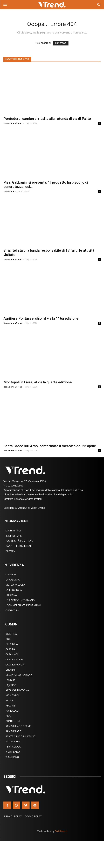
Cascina (10, 649)
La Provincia (13, 589)
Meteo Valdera (15, 584)
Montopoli (12, 695)
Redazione (8, 191)
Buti (8, 638)
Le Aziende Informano (20, 600)
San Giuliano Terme (18, 726)
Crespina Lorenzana (18, 674)
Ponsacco (12, 710)
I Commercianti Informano (23, 605)
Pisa (8, 715)
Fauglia (10, 680)
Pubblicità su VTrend (19, 540)
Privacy (10, 551)
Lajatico (10, 685)
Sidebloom (61, 831)
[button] (99, 4)
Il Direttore (13, 535)
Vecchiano (12, 756)
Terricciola (13, 746)
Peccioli (10, 705)
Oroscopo (12, 610)
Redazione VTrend (12, 123)
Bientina (11, 633)
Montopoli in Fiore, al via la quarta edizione (37, 382)
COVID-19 (10, 574)
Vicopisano (12, 751)
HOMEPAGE (60, 43)
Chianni (10, 669)
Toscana (11, 595)
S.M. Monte (12, 741)
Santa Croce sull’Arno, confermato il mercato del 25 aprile (49, 446)
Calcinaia (11, 644)
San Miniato (13, 731)
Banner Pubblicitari (18, 546)
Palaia (9, 700)
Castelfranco (14, 664)
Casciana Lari (14, 659)
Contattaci (13, 530)
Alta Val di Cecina (17, 690)
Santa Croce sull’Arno (20, 736)
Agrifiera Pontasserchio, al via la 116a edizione (40, 318)
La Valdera (12, 579)
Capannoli (12, 654)
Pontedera (12, 721)
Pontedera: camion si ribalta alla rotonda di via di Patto (47, 119)
